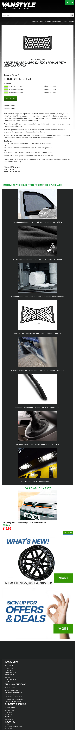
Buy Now (68, 532)
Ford (64, 21)
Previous (4, 513)
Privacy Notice (10, 688)
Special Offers (37, 488)
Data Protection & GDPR (13, 701)
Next (71, 513)
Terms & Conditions (12, 690)
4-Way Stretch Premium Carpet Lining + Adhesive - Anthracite (37, 259)
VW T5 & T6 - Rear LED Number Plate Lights (37, 481)
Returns (8, 717)
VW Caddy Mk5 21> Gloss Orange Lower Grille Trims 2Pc (24, 523)
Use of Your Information (13, 697)
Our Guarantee (10, 670)
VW (41, 21)
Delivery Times (9, 710)
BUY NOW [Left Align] (10, 98)
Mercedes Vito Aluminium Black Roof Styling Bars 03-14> (37, 407)
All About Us (9, 666)
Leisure (35, 21)
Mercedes (56, 21)
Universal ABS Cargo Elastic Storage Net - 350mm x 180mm (37, 333)
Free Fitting (9, 668)
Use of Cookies (10, 695)
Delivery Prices (10, 708)
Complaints (9, 719)
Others (71, 21)
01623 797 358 (23, 9)
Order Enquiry (10, 675)
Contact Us (9, 677)
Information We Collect (13, 692)
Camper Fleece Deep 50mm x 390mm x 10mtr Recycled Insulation (37, 296)
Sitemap (7, 682)
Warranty (8, 715)
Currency (8, 712)
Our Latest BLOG (10, 679)
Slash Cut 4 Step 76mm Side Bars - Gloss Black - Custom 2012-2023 (37, 370)
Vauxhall (47, 21)
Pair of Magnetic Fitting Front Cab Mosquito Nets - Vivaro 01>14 (37, 222)
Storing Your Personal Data (14, 699)
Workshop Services (12, 673)
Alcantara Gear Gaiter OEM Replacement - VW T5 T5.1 (37, 444)
